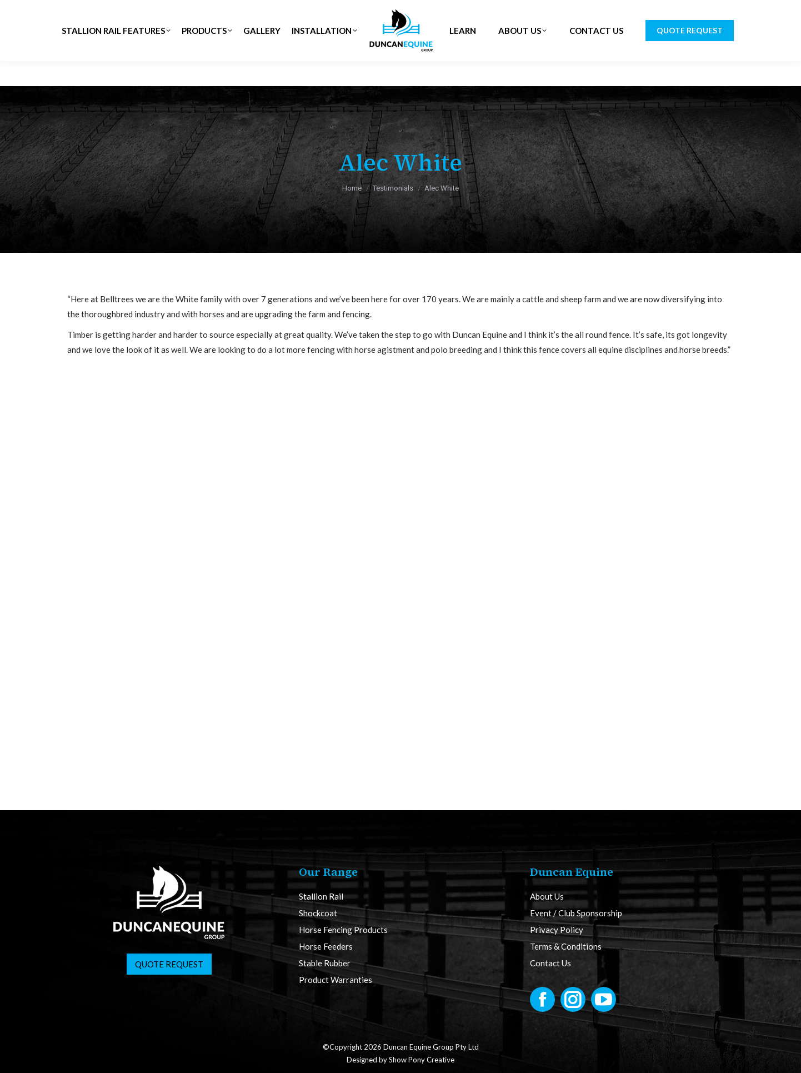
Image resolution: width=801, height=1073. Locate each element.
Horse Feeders (326, 946)
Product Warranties (335, 980)
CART (713, 13)
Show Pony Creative (421, 1059)
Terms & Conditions (566, 946)
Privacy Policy (556, 930)
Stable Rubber (325, 963)
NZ (228, 12)
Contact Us (550, 963)
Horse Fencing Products (343, 930)
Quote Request (169, 964)
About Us (547, 896)
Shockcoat (318, 913)
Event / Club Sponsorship (576, 913)
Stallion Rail (321, 896)
